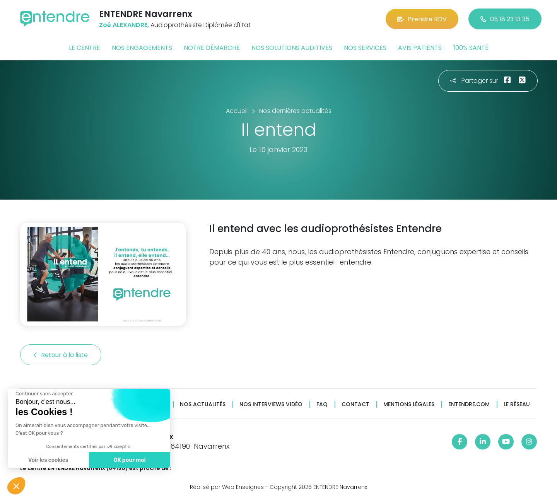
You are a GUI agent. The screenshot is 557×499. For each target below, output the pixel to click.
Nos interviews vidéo (270, 404)
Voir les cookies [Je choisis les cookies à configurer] (48, 460)
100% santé (471, 47)
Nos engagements (142, 47)
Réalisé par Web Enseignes (227, 487)
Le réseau (517, 404)
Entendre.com (469, 404)
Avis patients (420, 47)
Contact (355, 404)
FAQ (322, 404)
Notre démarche (212, 47)
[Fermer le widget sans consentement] (43, 394)
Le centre (84, 47)
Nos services (365, 47)
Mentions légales (408, 404)
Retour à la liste (60, 354)
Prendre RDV (422, 19)
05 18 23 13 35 (505, 19)
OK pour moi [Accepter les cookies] (129, 460)
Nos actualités (203, 404)
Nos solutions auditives (291, 47)
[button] (16, 486)
